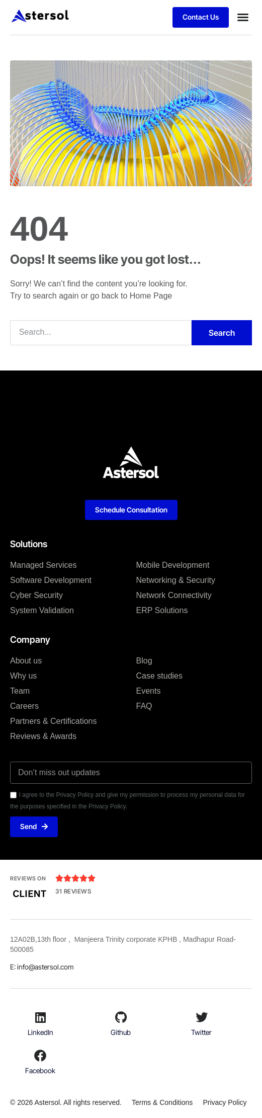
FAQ (144, 706)
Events (148, 691)
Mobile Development (173, 565)
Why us (23, 676)
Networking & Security (175, 580)
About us (26, 660)
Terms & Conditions (162, 1102)
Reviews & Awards (43, 736)
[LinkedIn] (40, 1017)
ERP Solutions (162, 610)
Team (20, 691)
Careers (24, 706)
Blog (144, 660)
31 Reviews (73, 891)
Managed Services (43, 565)
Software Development (51, 580)
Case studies (159, 676)
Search (222, 333)
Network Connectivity (174, 595)
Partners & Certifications (53, 721)
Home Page (151, 295)
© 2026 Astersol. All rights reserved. (66, 1102)
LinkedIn (40, 1032)
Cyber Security (36, 595)
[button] (243, 17)
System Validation (42, 610)
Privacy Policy (224, 1102)
